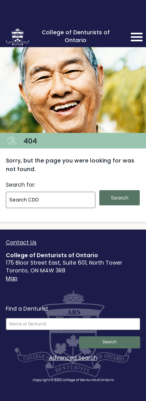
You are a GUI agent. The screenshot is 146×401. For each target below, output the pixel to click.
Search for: (20, 185)
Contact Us (21, 242)
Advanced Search (73, 358)
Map (12, 278)
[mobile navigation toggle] (136, 37)
